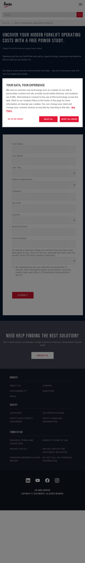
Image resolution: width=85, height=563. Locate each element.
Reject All (48, 119)
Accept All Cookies (69, 119)
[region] (42, 102)
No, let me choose (15, 119)
